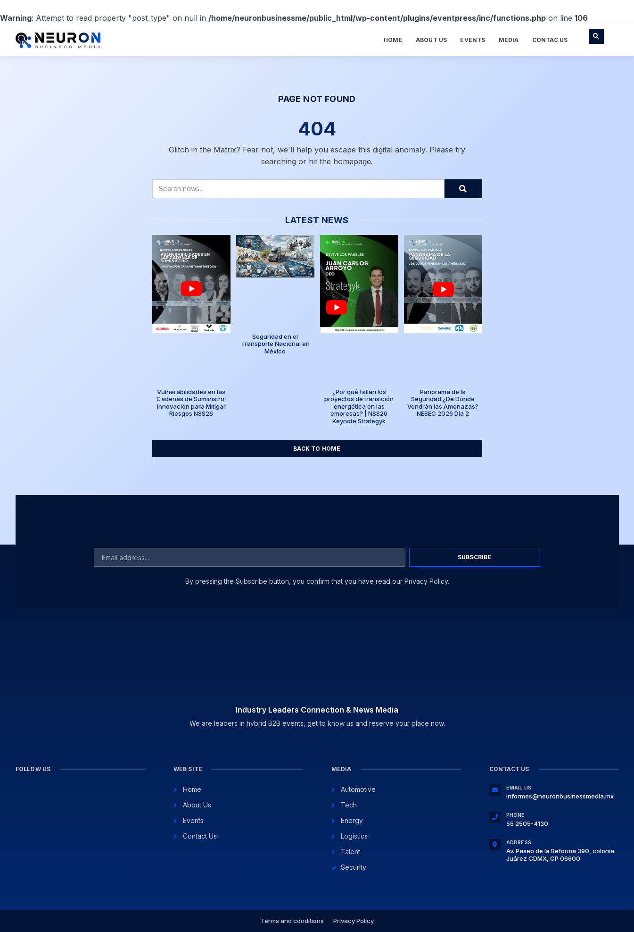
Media (509, 39)
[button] (596, 36)
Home (393, 39)
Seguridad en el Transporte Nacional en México (275, 344)
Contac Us (550, 39)
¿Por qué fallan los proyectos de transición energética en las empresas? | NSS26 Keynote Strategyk (359, 406)
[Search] (463, 188)
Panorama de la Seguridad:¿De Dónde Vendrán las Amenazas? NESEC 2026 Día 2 (442, 403)
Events (472, 39)
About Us (431, 39)
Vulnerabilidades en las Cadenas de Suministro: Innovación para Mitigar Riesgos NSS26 (191, 403)
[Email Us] (495, 790)
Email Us (519, 787)
